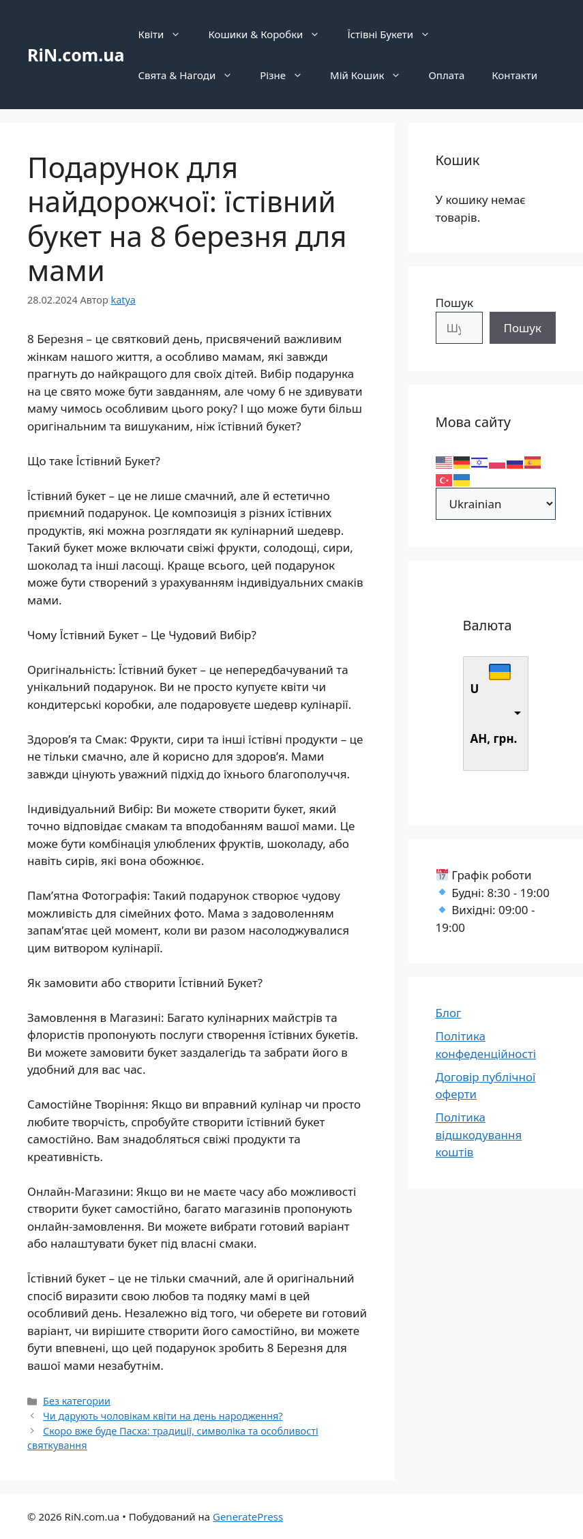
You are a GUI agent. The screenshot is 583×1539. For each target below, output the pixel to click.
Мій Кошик (372, 75)
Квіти (166, 34)
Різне (288, 75)
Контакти (514, 75)
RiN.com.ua (75, 54)
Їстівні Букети (395, 34)
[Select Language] (496, 504)
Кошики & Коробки (270, 34)
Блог (449, 1013)
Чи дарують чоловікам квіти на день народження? (163, 1415)
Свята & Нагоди (192, 75)
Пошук (454, 302)
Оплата (446, 75)
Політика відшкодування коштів (479, 1134)
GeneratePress (248, 1516)
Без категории (76, 1400)
